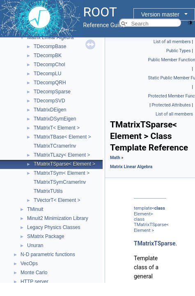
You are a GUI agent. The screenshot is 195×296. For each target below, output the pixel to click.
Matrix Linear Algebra (50, 37)
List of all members (172, 41)
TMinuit (35, 209)
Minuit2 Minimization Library (57, 218)
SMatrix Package (45, 236)
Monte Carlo (34, 272)
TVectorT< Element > (57, 200)
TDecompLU (47, 73)
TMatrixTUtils (48, 191)
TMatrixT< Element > (57, 128)
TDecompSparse (52, 92)
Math (115, 157)
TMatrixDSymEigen (55, 119)
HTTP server (34, 281)
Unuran (35, 245)
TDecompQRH (50, 83)
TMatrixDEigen (50, 110)
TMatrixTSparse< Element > (64, 164)
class (159, 208)
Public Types (178, 50)
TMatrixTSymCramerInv (60, 182)
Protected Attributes (170, 105)
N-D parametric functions (48, 254)
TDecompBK (48, 55)
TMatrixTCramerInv (55, 146)
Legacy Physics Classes (53, 227)
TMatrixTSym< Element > (61, 173)
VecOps (29, 263)
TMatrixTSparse (155, 243)
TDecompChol (49, 64)
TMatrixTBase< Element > (62, 137)
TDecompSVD (49, 101)
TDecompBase (50, 46)
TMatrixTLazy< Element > (62, 155)
